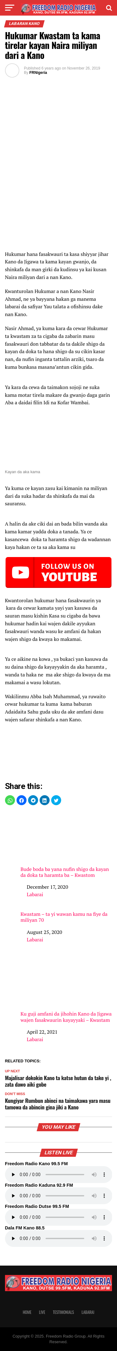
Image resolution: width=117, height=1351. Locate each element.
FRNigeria (38, 72)
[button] (10, 800)
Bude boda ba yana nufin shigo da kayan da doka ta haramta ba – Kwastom (66, 844)
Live (42, 1312)
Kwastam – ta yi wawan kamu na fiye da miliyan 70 (64, 917)
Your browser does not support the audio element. (58, 1174)
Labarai (35, 894)
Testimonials (63, 1312)
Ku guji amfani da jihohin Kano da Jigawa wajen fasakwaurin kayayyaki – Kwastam (66, 989)
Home (27, 1312)
